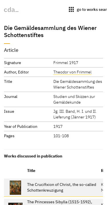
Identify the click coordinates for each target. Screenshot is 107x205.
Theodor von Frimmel (72, 72)
